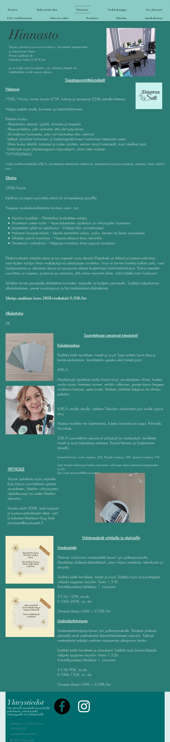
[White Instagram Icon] (84, 706)
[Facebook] (62, 706)
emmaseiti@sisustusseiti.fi (85, 473)
